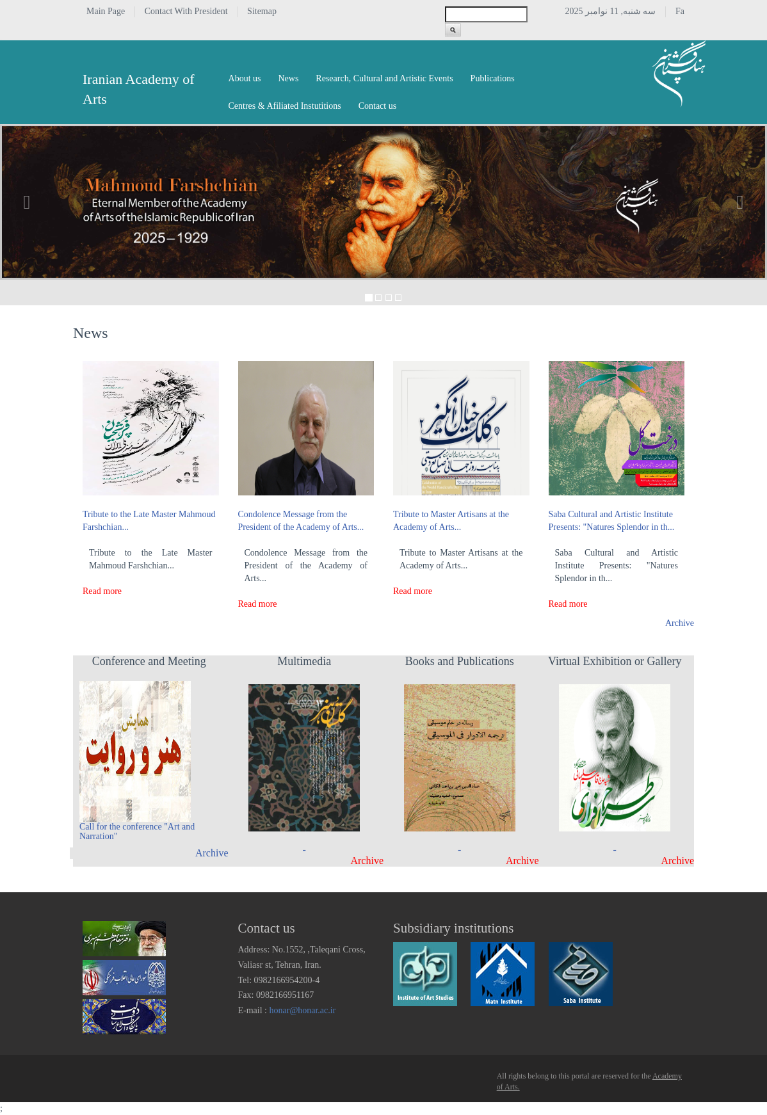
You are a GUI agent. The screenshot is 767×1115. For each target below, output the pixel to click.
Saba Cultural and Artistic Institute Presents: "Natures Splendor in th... (612, 520)
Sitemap (262, 11)
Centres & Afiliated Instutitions (285, 106)
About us (245, 78)
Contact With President (186, 11)
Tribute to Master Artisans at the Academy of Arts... (451, 520)
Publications (493, 78)
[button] (27, 202)
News (288, 78)
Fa (679, 11)
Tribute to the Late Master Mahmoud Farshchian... (149, 520)
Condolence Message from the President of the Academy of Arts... (301, 520)
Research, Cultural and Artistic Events (384, 78)
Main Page (105, 11)
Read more (102, 591)
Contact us (378, 106)
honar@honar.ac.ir (303, 1010)
